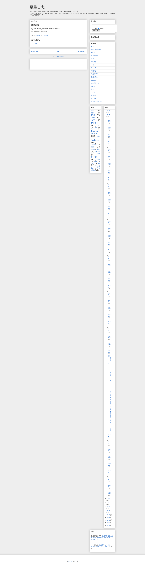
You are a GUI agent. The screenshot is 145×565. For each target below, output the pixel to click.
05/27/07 (109, 193)
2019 (108, 522)
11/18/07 (109, 449)
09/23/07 (109, 315)
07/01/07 (109, 229)
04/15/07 (109, 171)
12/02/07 (109, 464)
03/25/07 (109, 157)
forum (98, 153)
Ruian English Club (96, 101)
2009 (108, 502)
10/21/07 (109, 344)
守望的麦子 (94, 71)
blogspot (93, 80)
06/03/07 (109, 200)
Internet (94, 123)
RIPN (95, 127)
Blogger (70, 561)
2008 (108, 498)
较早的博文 (81, 51)
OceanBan (94, 68)
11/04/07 (109, 435)
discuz (98, 149)
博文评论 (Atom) (60, 56)
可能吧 (93, 52)
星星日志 (37, 7)
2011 (108, 511)
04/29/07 (109, 178)
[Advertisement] (52, 63)
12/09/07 (109, 471)
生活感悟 (95, 170)
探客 (92, 89)
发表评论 (35, 43)
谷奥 (92, 58)
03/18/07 (109, 149)
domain (97, 151)
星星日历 (104, 536)
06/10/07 (109, 207)
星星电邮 (93, 537)
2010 (108, 507)
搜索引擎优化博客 (96, 49)
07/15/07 (109, 243)
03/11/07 (109, 142)
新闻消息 (99, 537)
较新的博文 (34, 51)
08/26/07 (109, 286)
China (93, 114)
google (94, 157)
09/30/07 (109, 322)
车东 (92, 46)
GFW (93, 118)
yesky (92, 167)
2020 (108, 525)
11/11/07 (109, 442)
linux (95, 161)
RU (92, 129)
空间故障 (109, 358)
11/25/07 (109, 457)
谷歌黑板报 (94, 56)
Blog (92, 112)
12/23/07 (109, 485)
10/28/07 (109, 351)
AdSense (93, 111)
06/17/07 (109, 214)
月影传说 (93, 95)
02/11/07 (109, 135)
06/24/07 (109, 221)
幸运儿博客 (94, 74)
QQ (99, 125)
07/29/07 (109, 257)
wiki (96, 165)
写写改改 (93, 62)
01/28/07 (109, 121)
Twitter (93, 86)
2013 (108, 517)
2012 (108, 515)
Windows (93, 144)
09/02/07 (109, 293)
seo (99, 163)
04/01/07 (109, 164)
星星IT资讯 (94, 77)
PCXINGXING (106, 537)
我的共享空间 (95, 83)
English (93, 116)
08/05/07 (109, 265)
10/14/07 (109, 337)
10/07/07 (109, 329)
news (92, 163)
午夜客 (93, 92)
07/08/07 (109, 236)
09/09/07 (109, 300)
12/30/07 (109, 493)
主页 (58, 51)
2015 (108, 520)
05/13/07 (109, 185)
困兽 (92, 65)
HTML (93, 121)
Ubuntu (98, 136)
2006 (108, 111)
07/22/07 (109, 250)
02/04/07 (109, 128)
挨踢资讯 (95, 539)
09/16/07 (109, 308)
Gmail (93, 119)
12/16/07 (109, 478)
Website (95, 140)
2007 (108, 115)
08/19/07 (109, 279)
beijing (93, 149)
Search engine (94, 132)
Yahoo (92, 146)
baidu (93, 148)
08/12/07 (109, 272)
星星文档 (110, 536)
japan (98, 159)
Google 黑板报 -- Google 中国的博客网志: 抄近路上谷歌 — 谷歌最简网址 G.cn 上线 (109, 396)
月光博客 (93, 98)
